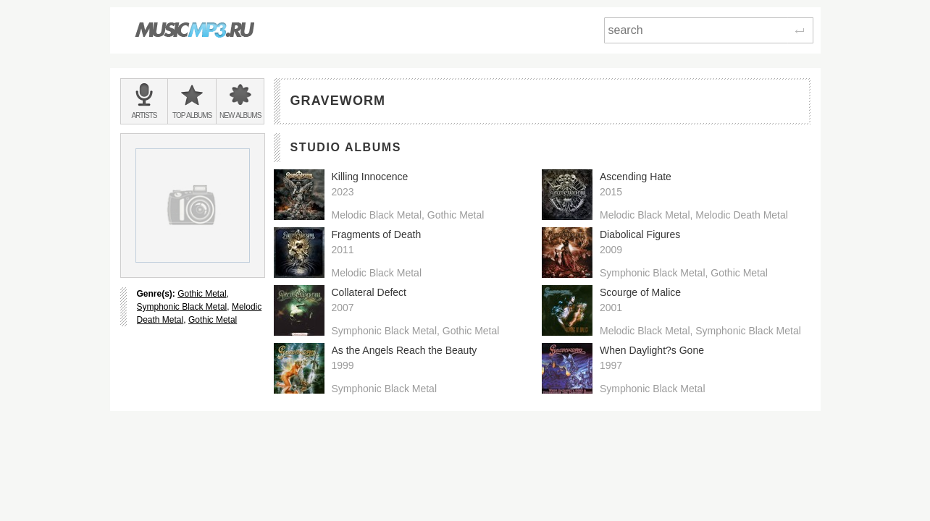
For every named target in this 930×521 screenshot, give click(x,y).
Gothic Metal (201, 294)
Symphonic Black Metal (182, 307)
